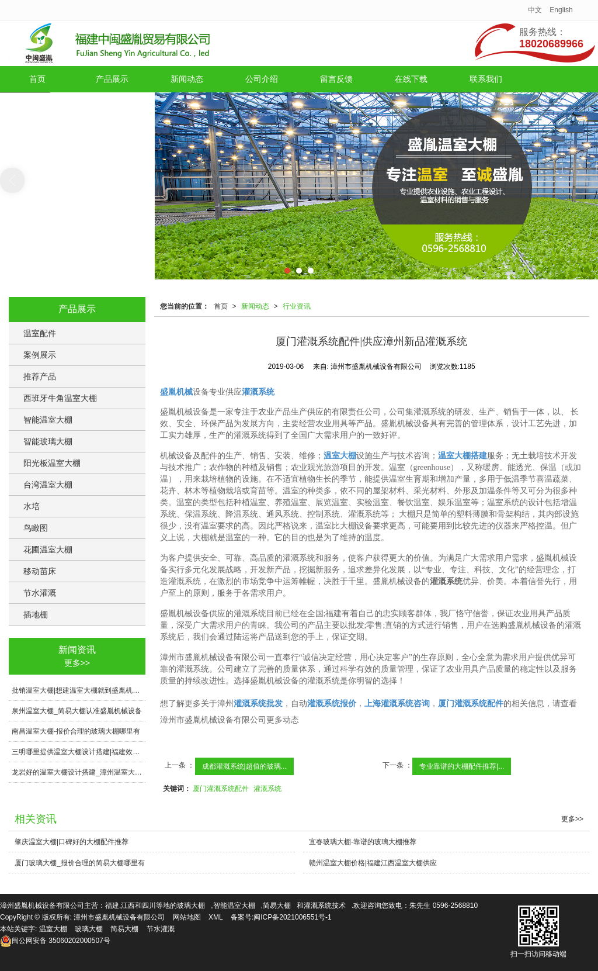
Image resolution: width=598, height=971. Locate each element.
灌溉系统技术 (325, 905)
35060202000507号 (55, 941)
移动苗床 (39, 571)
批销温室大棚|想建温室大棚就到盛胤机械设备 (78, 690)
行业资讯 (297, 306)
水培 (31, 506)
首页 (37, 79)
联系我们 (486, 79)
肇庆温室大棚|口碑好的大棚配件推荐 (71, 842)
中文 (535, 10)
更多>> (77, 663)
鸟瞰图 (35, 528)
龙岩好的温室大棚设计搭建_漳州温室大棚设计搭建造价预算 (78, 772)
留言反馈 (336, 79)
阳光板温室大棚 (52, 463)
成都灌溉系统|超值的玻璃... (244, 766)
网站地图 (187, 917)
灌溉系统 (267, 789)
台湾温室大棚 (47, 484)
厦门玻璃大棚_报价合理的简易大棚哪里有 (80, 863)
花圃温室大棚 (47, 549)
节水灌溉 (39, 592)
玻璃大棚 (191, 905)
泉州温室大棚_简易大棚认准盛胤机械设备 (77, 711)
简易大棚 (277, 905)
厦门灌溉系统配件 (221, 789)
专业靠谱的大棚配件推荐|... (461, 766)
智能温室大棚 (47, 419)
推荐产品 (39, 376)
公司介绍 (261, 79)
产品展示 (112, 79)
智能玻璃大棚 (47, 441)
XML (215, 917)
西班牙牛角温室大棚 (60, 398)
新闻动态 (187, 79)
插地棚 (35, 614)
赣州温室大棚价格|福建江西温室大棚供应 (373, 863)
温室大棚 (53, 929)
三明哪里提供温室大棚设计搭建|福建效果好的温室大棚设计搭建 (78, 752)
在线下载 (411, 79)
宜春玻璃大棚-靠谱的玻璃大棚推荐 (362, 842)
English (561, 10)
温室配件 (39, 333)
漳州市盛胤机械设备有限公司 (119, 917)
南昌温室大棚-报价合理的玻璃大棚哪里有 (76, 731)
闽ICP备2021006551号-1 (292, 917)
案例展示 (39, 355)
